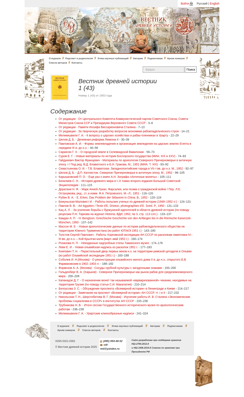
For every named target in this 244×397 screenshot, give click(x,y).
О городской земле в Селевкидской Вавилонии (112, 152)
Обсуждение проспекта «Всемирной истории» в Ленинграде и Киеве (129, 288)
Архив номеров (176, 58)
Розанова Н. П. (69, 243)
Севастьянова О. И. (72, 168)
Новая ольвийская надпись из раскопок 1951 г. (106, 247)
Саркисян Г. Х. (68, 152)
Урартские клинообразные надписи (110, 313)
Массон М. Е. (67, 226)
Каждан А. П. (67, 218)
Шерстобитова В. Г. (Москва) (102, 296)
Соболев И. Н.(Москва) (74, 259)
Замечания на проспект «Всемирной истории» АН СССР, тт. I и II (121, 292)
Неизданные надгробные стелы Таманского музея (115, 243)
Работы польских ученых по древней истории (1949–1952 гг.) (136, 201)
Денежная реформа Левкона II (97, 139)
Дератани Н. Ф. (69, 189)
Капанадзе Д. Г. (69, 280)
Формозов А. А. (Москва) (75, 267)
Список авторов (58, 62)
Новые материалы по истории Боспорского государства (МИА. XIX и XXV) (125, 156)
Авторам (138, 58)
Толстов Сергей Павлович (76, 234)
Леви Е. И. (65, 247)
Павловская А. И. (70, 143)
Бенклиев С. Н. (69, 181)
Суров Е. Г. (66, 156)
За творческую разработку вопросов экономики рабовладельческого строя (128, 131)
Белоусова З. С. (69, 288)
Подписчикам (155, 58)
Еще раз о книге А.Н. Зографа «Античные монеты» (122, 176)
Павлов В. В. (67, 205)
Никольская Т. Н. (70, 296)
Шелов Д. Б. (67, 139)
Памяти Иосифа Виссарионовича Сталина (107, 127)
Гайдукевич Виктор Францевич (79, 160)
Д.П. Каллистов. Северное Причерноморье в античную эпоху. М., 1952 (124, 172)
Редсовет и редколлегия (79, 58)
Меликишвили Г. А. (71, 135)
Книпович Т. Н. (68, 251)
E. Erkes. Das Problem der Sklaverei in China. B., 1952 (112, 197)
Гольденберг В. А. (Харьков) (78, 272)
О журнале (55, 58)
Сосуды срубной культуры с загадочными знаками (128, 267)
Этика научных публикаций (112, 58)
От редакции (67, 118)
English (214, 3)
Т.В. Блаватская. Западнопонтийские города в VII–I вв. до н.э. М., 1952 (135, 168)
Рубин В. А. (66, 197)
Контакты (76, 62)
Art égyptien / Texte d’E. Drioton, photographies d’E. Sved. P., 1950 (121, 205)
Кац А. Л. (65, 210)
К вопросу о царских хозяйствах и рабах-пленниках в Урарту (127, 135)
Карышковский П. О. (72, 176)
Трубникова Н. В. (70, 305)
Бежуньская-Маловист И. (76, 201)
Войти (185, 3)
